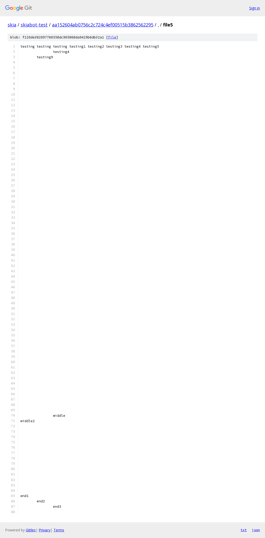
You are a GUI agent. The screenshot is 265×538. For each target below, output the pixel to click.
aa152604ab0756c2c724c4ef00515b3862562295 (102, 25)
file (112, 37)
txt (244, 530)
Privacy (44, 530)
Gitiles (31, 530)
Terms (59, 530)
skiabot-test (34, 25)
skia (12, 25)
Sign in (254, 8)
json (256, 530)
